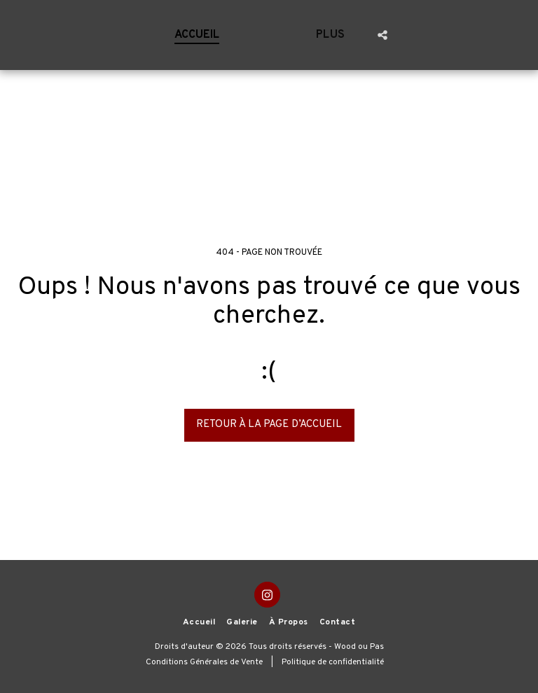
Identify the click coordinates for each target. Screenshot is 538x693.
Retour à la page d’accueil (269, 424)
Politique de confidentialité (333, 662)
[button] (486, 35)
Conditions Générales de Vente (204, 662)
